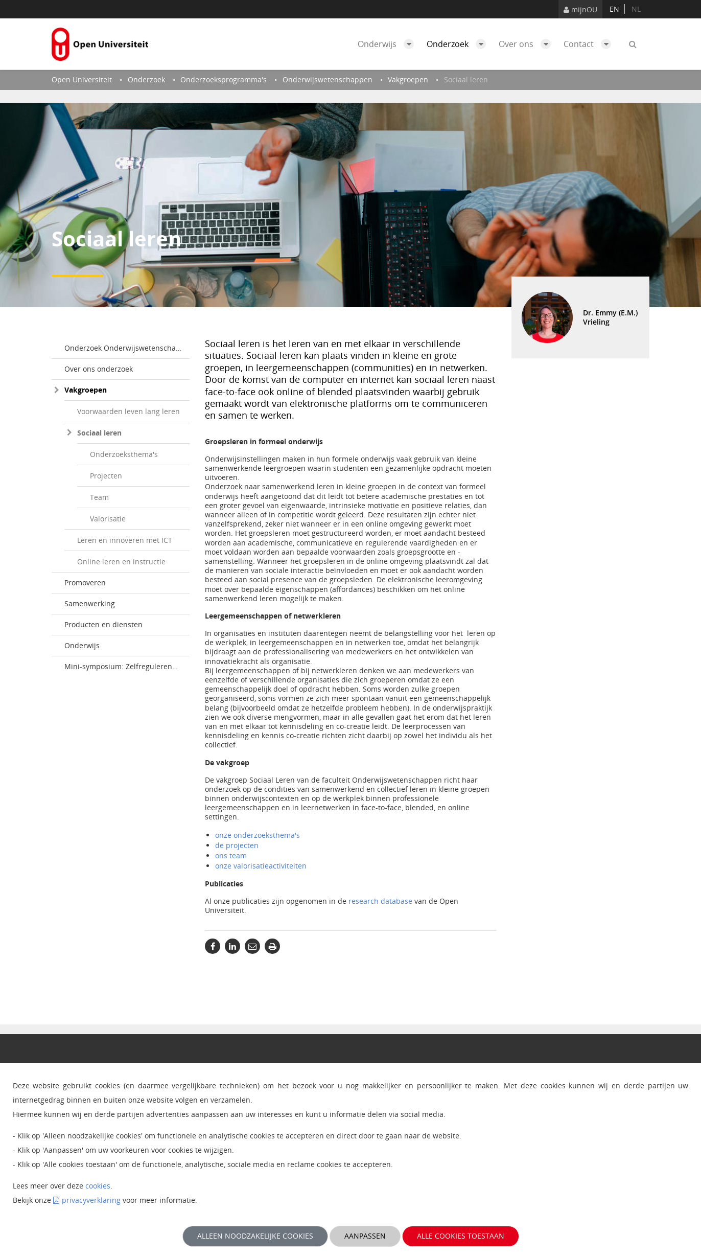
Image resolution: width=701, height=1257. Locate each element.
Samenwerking (89, 603)
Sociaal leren (99, 433)
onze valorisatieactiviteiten (261, 866)
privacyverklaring (91, 1200)
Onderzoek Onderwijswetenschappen (127, 348)
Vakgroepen (85, 390)
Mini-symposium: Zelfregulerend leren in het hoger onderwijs (127, 666)
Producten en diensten (103, 624)
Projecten (106, 476)
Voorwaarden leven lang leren (128, 411)
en (614, 9)
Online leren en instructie (121, 561)
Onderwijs (388, 44)
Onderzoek (459, 44)
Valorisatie (108, 518)
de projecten (237, 845)
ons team (231, 855)
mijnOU (580, 9)
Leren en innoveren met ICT (124, 540)
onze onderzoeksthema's (257, 835)
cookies (97, 1186)
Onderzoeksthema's (124, 454)
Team (99, 497)
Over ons (527, 44)
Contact (590, 44)
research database (380, 901)
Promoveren (85, 582)
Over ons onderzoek (98, 369)
